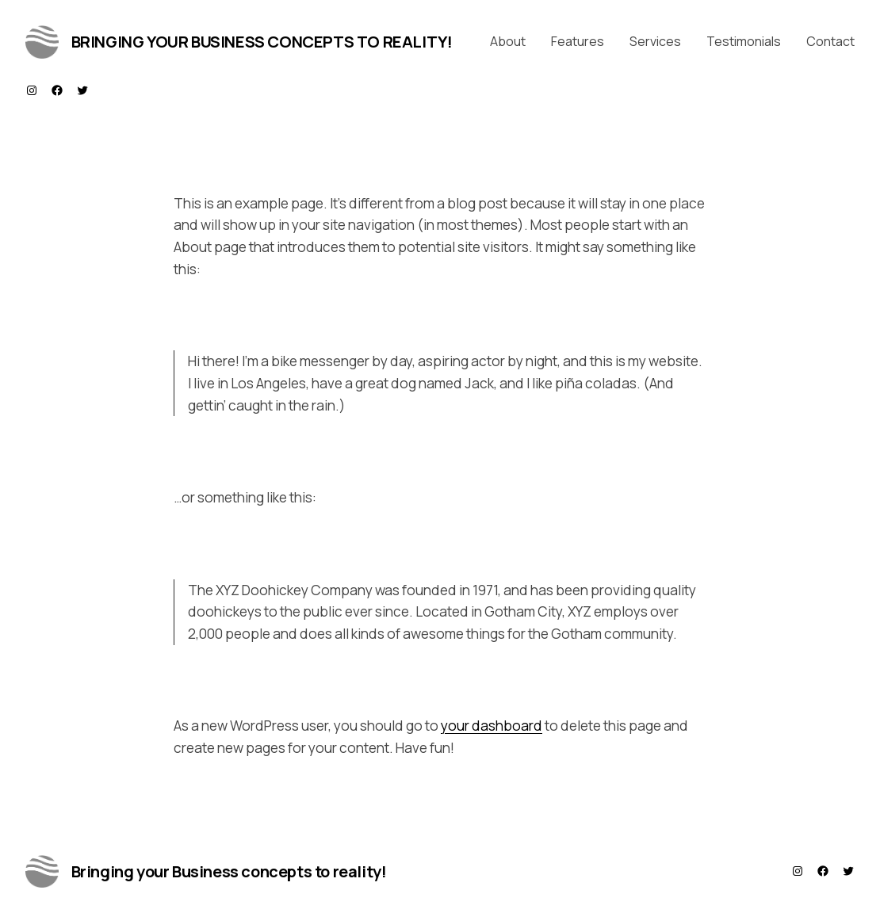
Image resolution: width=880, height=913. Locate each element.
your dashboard (491, 725)
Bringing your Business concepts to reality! (262, 41)
